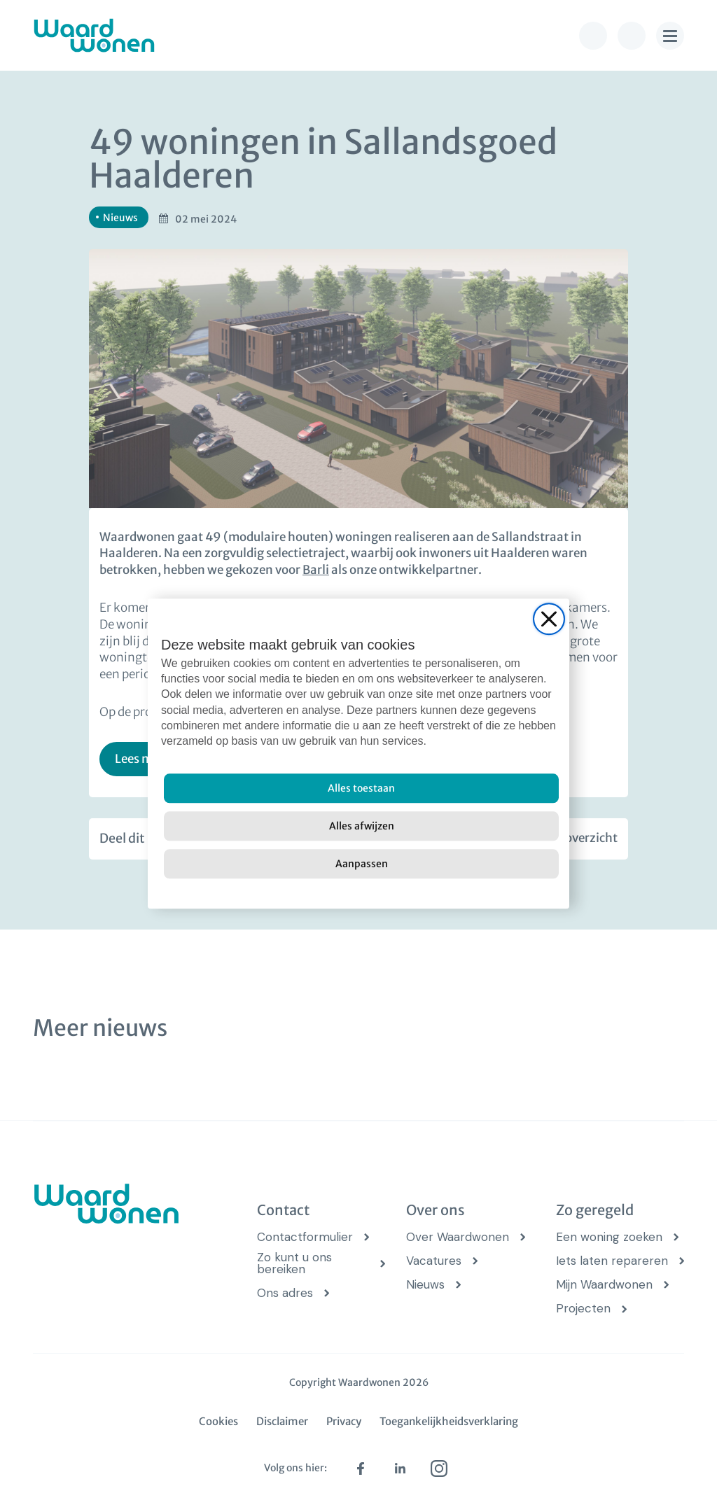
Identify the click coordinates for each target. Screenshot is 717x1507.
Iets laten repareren (612, 1261)
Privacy (343, 1421)
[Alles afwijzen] (361, 826)
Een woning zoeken (609, 1237)
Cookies (218, 1421)
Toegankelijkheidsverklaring (449, 1421)
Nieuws (425, 1285)
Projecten (583, 1309)
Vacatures (433, 1261)
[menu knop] (670, 35)
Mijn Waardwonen (604, 1285)
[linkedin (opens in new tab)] (400, 1469)
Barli (315, 569)
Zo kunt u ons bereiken (294, 1263)
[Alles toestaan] (361, 788)
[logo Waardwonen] (94, 35)
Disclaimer (282, 1421)
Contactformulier (305, 1237)
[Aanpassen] (361, 863)
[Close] (549, 618)
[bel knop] (593, 36)
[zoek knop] (632, 36)
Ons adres (285, 1293)
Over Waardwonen (457, 1237)
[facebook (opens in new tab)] (361, 1469)
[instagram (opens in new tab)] (439, 1469)
